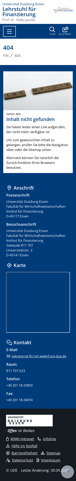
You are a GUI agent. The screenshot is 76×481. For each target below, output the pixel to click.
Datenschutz (19, 460)
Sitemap (50, 453)
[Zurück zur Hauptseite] (63, 13)
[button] (65, 31)
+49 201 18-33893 (19, 385)
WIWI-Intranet (20, 438)
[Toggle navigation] (9, 31)
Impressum (48, 460)
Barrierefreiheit (21, 453)
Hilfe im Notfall (21, 446)
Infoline (46, 438)
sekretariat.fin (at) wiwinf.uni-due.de (39, 356)
